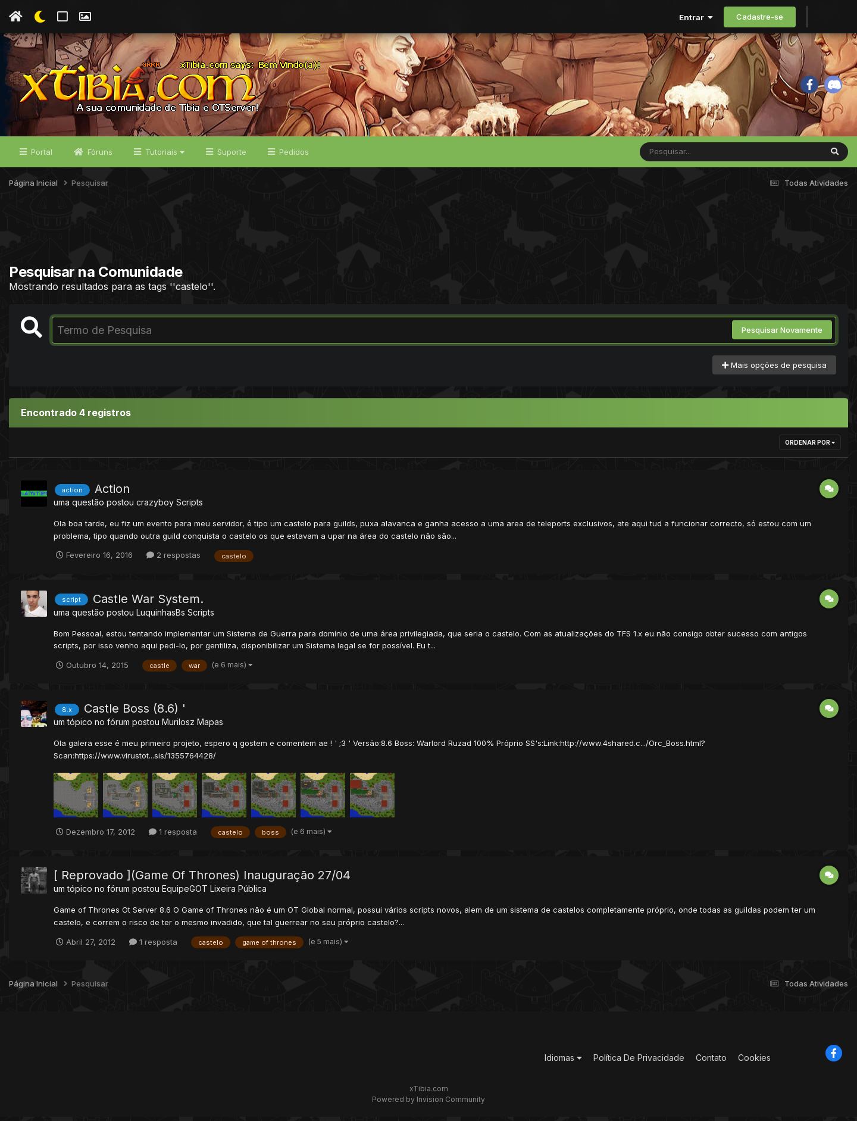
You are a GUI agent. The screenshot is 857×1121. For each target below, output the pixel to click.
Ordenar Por (810, 446)
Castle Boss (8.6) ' (135, 713)
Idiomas (563, 1062)
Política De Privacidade (638, 1062)
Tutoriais (163, 156)
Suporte (230, 156)
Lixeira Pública (238, 893)
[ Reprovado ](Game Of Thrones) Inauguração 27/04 (202, 879)
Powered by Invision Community (428, 1103)
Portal (40, 156)
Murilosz (178, 727)
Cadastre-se (759, 16)
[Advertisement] (428, 237)
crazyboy (155, 506)
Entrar (696, 17)
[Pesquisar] (685, 156)
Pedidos (293, 156)
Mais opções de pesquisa (774, 369)
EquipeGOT (185, 893)
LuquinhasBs (160, 616)
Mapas (210, 727)
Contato (711, 1062)
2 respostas (173, 559)
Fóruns (98, 156)
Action (112, 493)
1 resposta (173, 836)
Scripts (189, 506)
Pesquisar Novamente (782, 334)
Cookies (754, 1062)
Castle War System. (148, 603)
